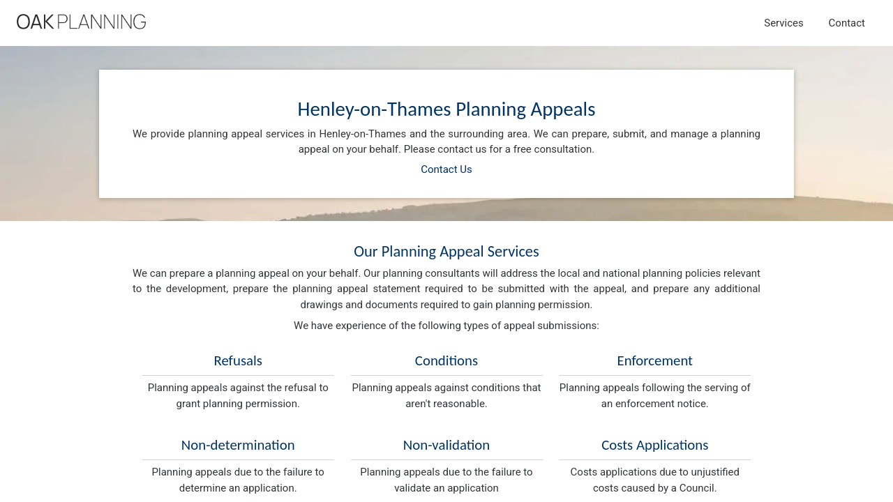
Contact (847, 23)
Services (784, 23)
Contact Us (446, 169)
